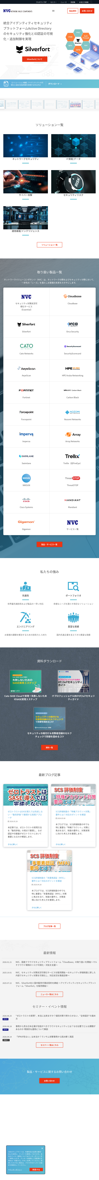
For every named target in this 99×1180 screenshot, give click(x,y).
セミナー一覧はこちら (49, 1045)
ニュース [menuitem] (64, 2)
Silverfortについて (34, 59)
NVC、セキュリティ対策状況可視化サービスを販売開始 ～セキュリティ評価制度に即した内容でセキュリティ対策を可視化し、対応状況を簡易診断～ (56, 974)
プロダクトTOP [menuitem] (41, 2)
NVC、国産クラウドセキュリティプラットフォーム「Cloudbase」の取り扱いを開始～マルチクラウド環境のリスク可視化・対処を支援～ (56, 963)
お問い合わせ (87, 10)
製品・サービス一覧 (49, 544)
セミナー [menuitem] (53, 2)
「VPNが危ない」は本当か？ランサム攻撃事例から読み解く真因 (44, 1036)
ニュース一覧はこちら (49, 994)
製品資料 (72, 10)
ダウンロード (54, 83)
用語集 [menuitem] (73, 2)
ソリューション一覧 (50, 244)
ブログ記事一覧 (49, 926)
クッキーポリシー (16, 1170)
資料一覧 (49, 747)
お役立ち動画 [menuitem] (83, 2)
